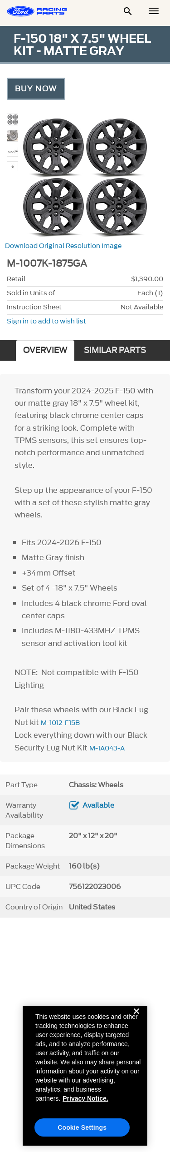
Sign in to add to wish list (46, 321)
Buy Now (36, 88)
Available (98, 805)
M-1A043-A (107, 748)
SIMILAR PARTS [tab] (115, 350)
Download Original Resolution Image (63, 246)
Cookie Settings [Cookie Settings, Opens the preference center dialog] (82, 1132)
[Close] (136, 1023)
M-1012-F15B (60, 723)
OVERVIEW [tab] (45, 350)
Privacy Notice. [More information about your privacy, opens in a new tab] (85, 1103)
